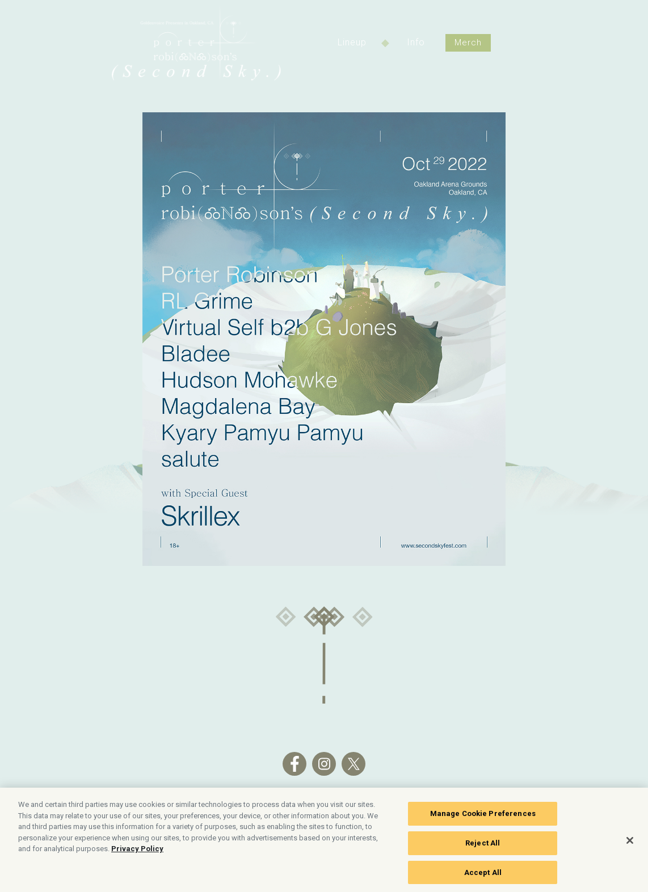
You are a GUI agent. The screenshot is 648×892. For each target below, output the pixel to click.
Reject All (482, 845)
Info (416, 42)
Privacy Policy (137, 851)
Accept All (483, 874)
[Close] (629, 842)
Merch (468, 42)
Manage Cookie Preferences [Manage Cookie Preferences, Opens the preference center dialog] (483, 816)
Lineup (352, 42)
